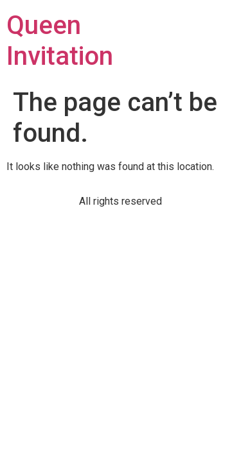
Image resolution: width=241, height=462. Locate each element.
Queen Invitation (59, 40)
